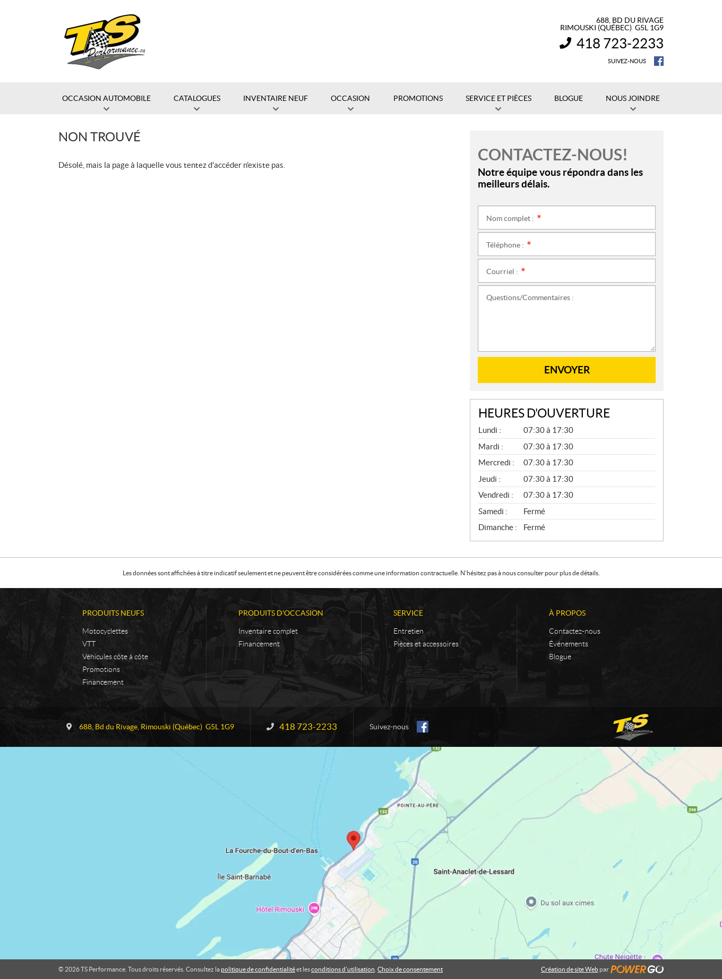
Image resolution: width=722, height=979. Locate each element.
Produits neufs (113, 613)
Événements (568, 644)
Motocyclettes (105, 631)
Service (408, 613)
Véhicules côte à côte (115, 656)
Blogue (560, 656)
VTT (89, 644)
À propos (567, 613)
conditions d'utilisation (343, 969)
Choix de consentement (410, 969)
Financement (103, 682)
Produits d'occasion (280, 613)
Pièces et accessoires (426, 644)
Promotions (101, 669)
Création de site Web (569, 969)
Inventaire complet (268, 631)
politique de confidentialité (258, 969)
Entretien (408, 631)
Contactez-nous (574, 631)
